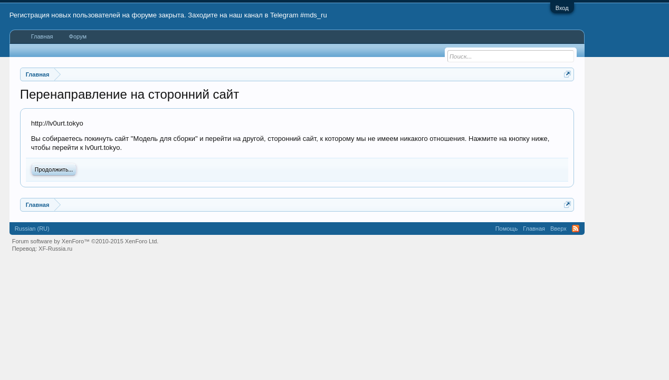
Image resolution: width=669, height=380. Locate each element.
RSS (575, 228)
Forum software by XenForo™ (85, 241)
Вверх (558, 228)
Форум (78, 36)
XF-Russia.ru (55, 248)
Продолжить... (54, 169)
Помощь (506, 228)
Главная (42, 36)
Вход (562, 8)
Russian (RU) (32, 228)
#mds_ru (313, 15)
